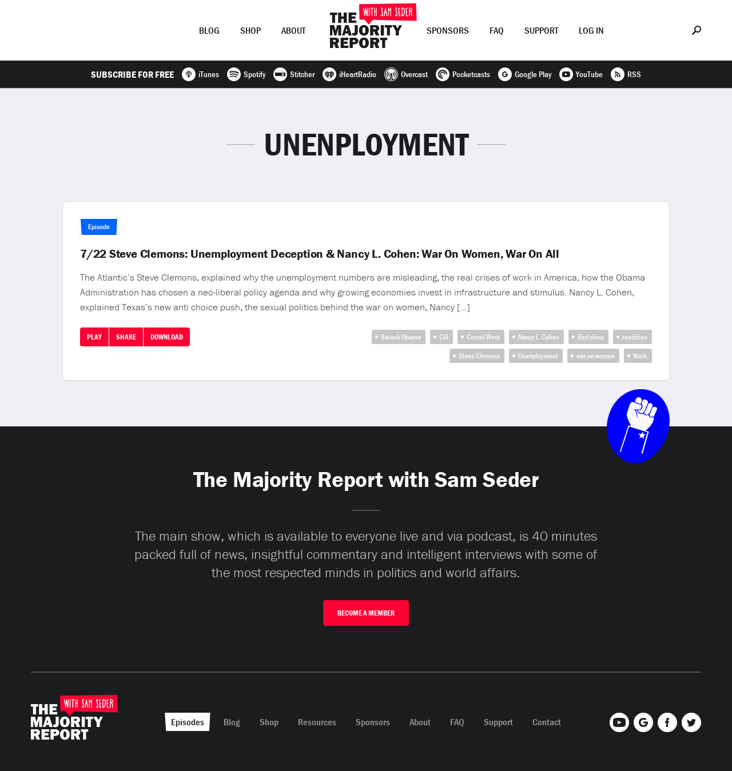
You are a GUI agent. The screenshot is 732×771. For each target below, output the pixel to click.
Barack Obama (401, 337)
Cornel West (483, 337)
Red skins (591, 337)
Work (640, 356)
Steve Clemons (479, 356)
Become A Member (366, 613)
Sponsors (448, 30)
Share (126, 337)
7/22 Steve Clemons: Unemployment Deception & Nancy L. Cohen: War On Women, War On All (319, 254)
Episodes (159, 30)
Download (166, 337)
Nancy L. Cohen (538, 337)
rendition (634, 337)
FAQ (497, 30)
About (293, 30)
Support (541, 30)
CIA (443, 337)
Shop (250, 30)
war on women (595, 356)
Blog (209, 30)
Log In (591, 30)
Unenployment (538, 356)
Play (94, 337)
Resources (317, 722)
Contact (546, 722)
